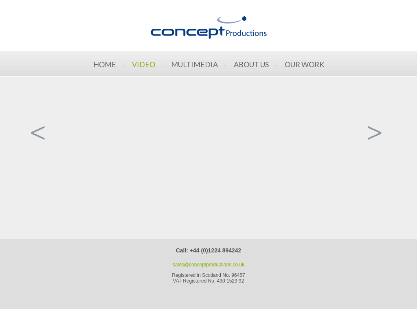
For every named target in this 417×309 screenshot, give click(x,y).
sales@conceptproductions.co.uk (208, 264)
